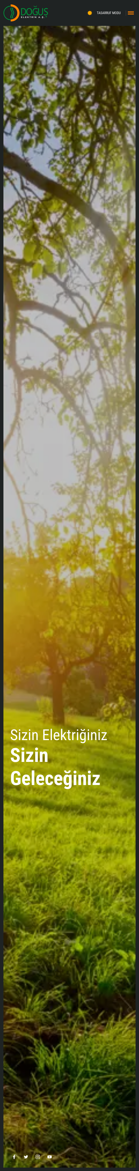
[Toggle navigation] (131, 13)
